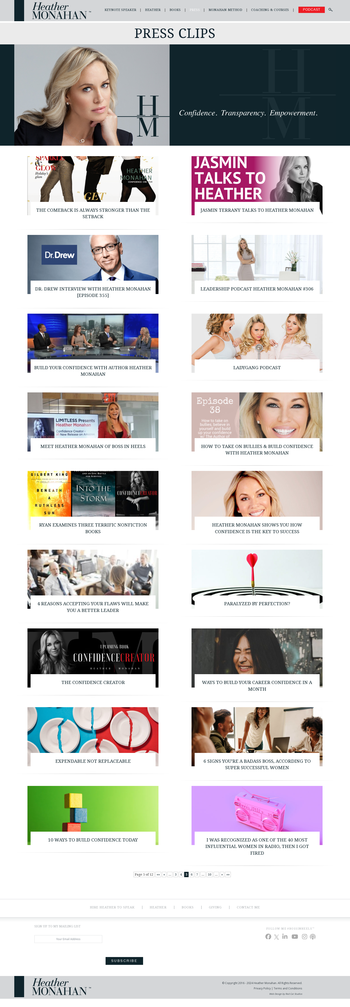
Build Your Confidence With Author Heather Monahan (93, 373)
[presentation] (68, 964)
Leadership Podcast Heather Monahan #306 (257, 290)
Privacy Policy (262, 997)
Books (175, 10)
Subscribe (124, 969)
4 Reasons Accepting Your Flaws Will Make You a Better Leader (93, 612)
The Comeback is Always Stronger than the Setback (93, 214)
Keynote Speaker (120, 10)
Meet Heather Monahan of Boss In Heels (93, 449)
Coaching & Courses (270, 10)
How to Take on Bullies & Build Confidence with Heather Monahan (257, 452)
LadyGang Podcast (257, 370)
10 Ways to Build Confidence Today (93, 847)
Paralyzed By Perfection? (257, 608)
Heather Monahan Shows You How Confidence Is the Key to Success (257, 532)
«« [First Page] (158, 883)
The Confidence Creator (93, 688)
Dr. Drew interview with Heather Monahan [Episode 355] (93, 293)
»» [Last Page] (227, 883)
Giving (215, 916)
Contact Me (249, 916)
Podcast (311, 9)
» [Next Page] (222, 883)
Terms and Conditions (287, 997)
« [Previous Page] (164, 883)
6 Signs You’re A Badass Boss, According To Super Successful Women (257, 771)
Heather (153, 10)
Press (195, 10)
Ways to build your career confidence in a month (257, 691)
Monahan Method (225, 10)
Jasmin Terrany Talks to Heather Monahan (257, 214)
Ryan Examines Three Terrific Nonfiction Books (93, 532)
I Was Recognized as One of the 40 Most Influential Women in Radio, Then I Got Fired (257, 854)
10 (209, 883)
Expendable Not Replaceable (93, 768)
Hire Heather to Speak (112, 916)
